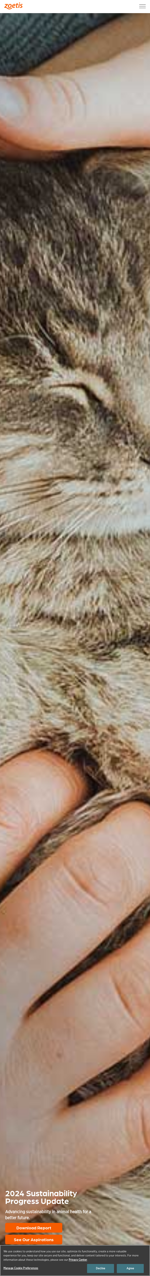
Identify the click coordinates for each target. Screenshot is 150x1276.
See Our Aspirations (34, 1239)
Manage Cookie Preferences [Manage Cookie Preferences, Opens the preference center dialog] (20, 1268)
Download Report (33, 1227)
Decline (100, 1268)
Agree (130, 1268)
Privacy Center (78, 1259)
